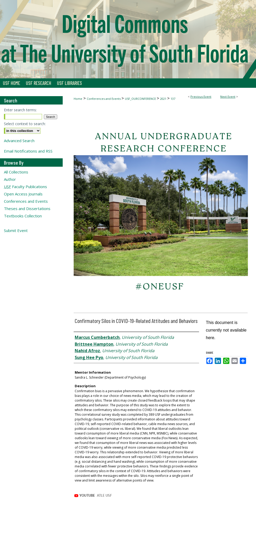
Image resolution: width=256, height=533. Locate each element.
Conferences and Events (104, 99)
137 (173, 99)
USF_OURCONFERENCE (141, 99)
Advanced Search (19, 140)
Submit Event (16, 230)
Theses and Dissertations (27, 208)
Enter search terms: (20, 109)
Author (10, 179)
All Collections (16, 172)
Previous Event (200, 97)
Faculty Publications (25, 186)
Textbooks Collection (23, 215)
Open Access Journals (23, 193)
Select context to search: (25, 123)
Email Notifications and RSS (28, 151)
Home (78, 99)
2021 (163, 99)
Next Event (227, 97)
